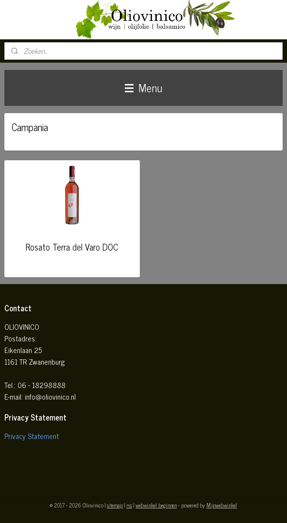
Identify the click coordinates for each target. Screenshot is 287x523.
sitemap (115, 505)
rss (129, 505)
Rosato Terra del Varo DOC (72, 246)
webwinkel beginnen (156, 505)
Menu (143, 88)
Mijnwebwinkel (221, 505)
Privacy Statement (31, 436)
